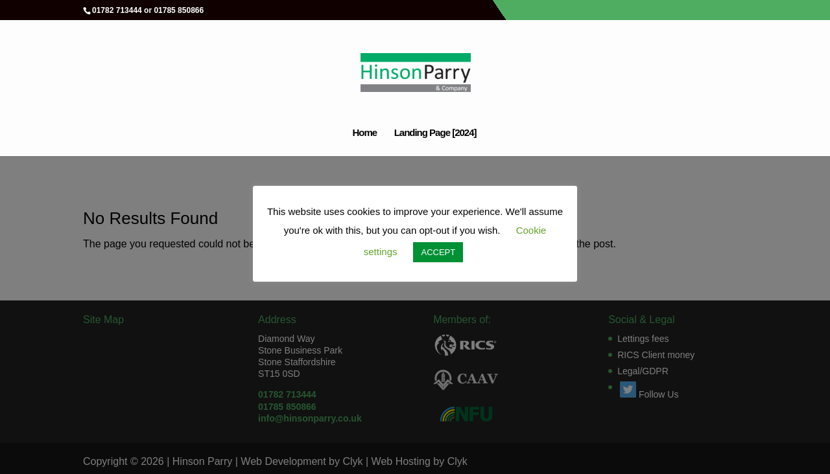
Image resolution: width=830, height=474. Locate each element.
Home (364, 133)
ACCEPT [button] (438, 252)
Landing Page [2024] (435, 133)
